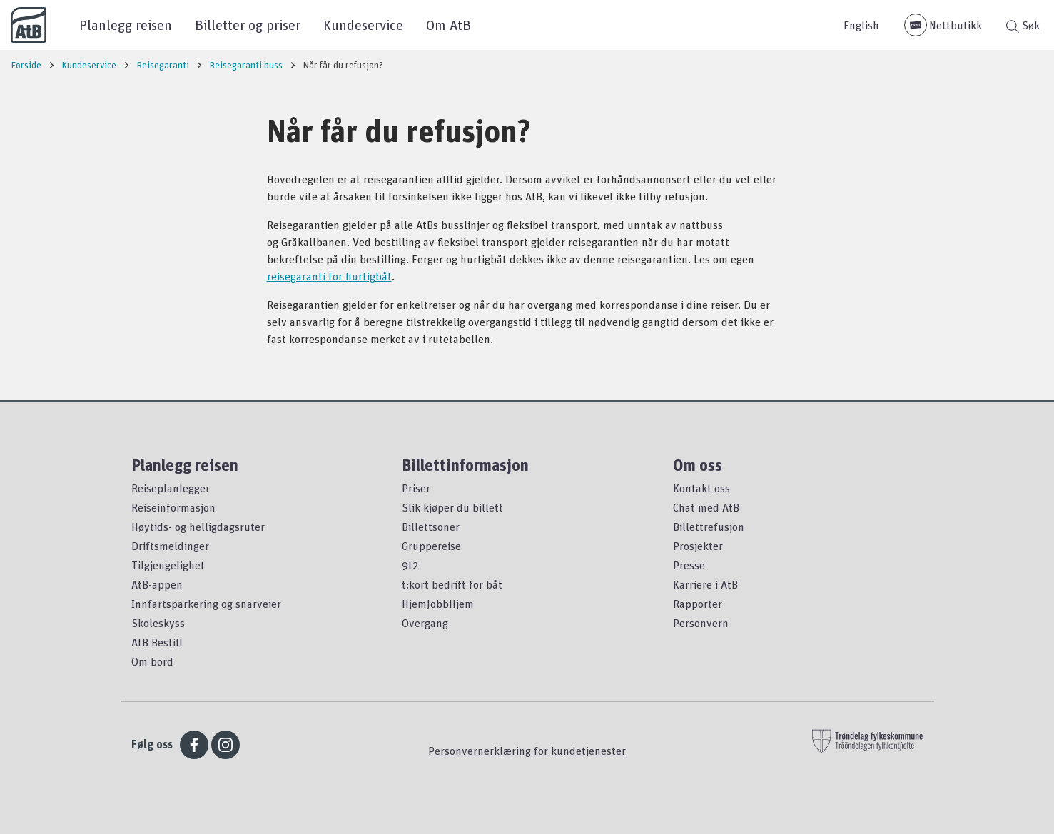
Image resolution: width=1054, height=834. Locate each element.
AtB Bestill (157, 642)
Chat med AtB (706, 507)
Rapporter (697, 603)
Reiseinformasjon (173, 507)
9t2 (410, 565)
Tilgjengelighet (168, 565)
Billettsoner (431, 526)
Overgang (425, 623)
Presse (689, 565)
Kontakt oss (701, 488)
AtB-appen (157, 584)
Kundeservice (363, 25)
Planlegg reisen (125, 25)
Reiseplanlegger (170, 488)
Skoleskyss (158, 623)
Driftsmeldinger (170, 546)
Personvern (701, 623)
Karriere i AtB (705, 584)
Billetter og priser (247, 25)
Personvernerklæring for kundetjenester (527, 750)
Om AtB (448, 25)
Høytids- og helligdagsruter (198, 526)
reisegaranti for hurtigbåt (329, 276)
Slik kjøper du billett (452, 507)
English (861, 25)
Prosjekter (698, 546)
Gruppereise (431, 546)
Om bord (152, 661)
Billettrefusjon (708, 526)
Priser (416, 488)
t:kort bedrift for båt (452, 584)
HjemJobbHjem (438, 603)
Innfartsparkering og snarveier (206, 603)
